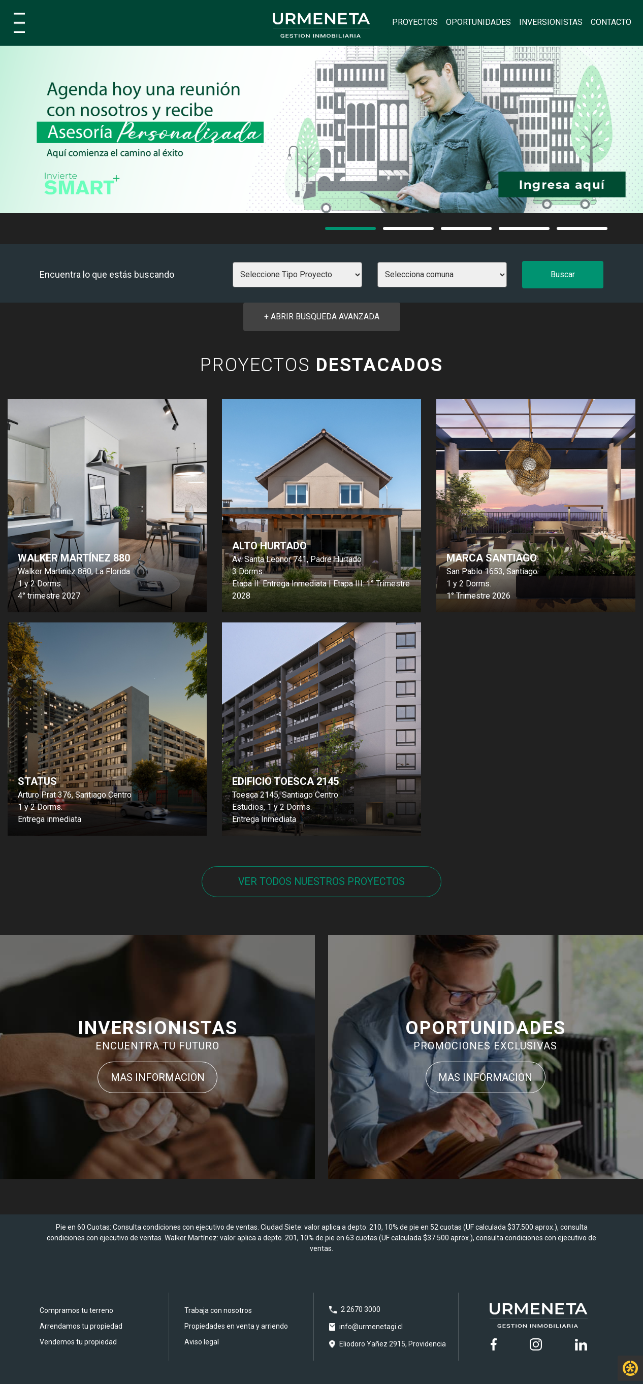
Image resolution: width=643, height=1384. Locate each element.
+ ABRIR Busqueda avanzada (321, 316)
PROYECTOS (415, 22)
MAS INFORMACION (158, 1078)
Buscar (563, 274)
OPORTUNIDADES (478, 22)
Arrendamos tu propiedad (81, 1327)
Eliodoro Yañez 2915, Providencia (392, 1344)
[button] (350, 228)
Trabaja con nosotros (218, 1311)
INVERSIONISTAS (551, 22)
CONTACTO (611, 22)
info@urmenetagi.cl (371, 1327)
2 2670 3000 (360, 1310)
